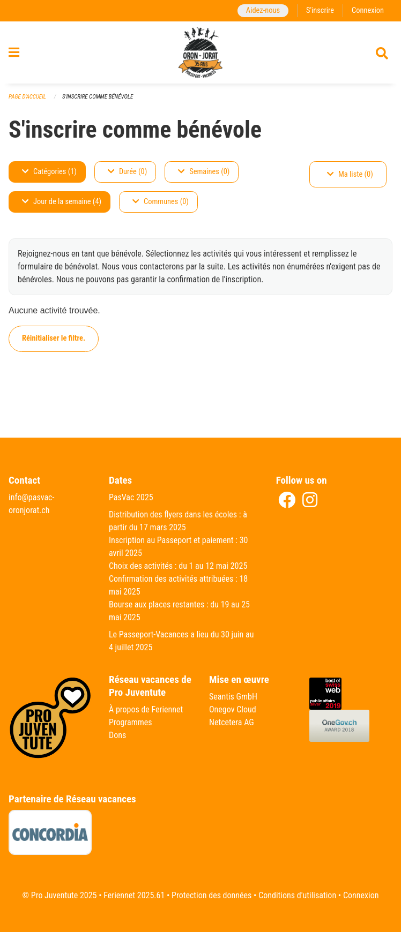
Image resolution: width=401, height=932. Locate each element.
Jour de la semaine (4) (61, 201)
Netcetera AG (231, 722)
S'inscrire (320, 10)
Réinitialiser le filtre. (53, 338)
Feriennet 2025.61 (134, 895)
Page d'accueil (27, 96)
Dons (117, 735)
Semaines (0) (203, 171)
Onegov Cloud (232, 709)
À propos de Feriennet (146, 709)
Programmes (130, 722)
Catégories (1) (49, 171)
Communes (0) (160, 201)
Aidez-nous (263, 10)
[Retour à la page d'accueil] (200, 52)
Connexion (368, 10)
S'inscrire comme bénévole (97, 96)
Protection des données (211, 895)
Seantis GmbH (233, 697)
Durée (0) (127, 171)
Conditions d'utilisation (297, 895)
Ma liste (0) (350, 174)
